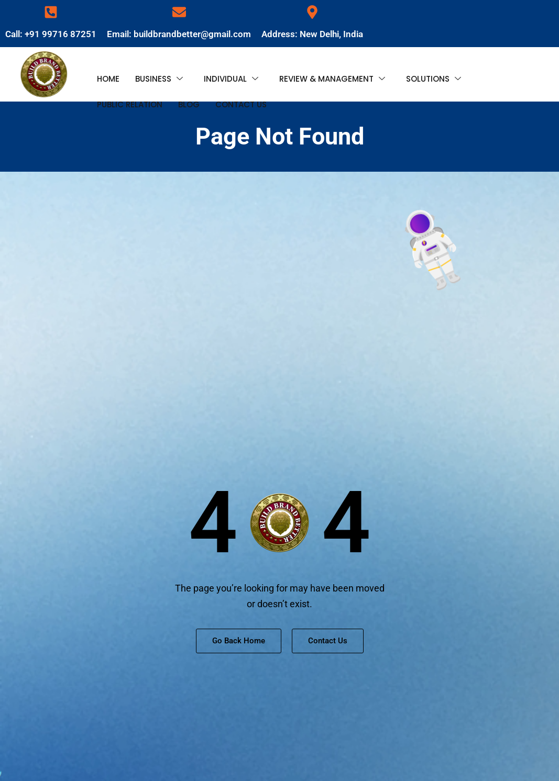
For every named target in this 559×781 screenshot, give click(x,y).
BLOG (189, 96)
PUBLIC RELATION (129, 96)
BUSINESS (159, 76)
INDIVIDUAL (231, 76)
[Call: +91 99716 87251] (51, 12)
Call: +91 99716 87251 (50, 34)
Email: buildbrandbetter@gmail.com (179, 34)
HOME (108, 76)
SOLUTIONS (433, 76)
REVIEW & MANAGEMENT (332, 76)
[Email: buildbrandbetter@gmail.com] (179, 12)
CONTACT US (241, 96)
